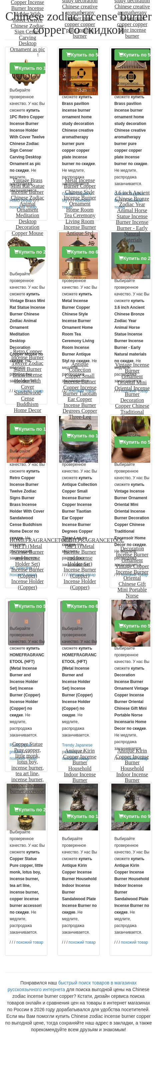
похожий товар (29, 942)
